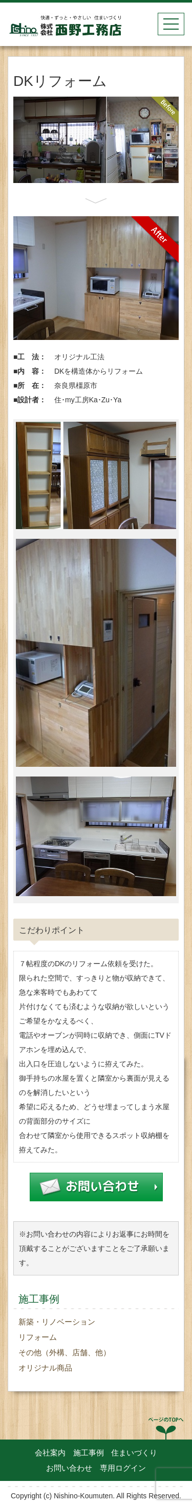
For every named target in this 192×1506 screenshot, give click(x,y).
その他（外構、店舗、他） (64, 1352)
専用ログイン (123, 1468)
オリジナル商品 (45, 1367)
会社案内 (50, 1452)
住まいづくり (134, 1452)
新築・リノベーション (56, 1321)
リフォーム (37, 1337)
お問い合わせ (69, 1468)
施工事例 (88, 1452)
